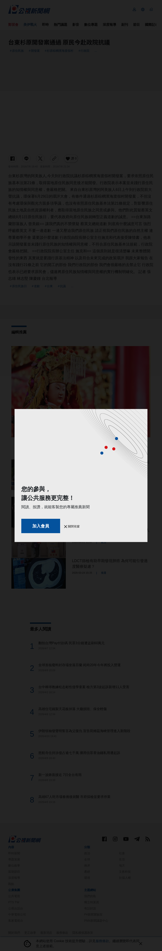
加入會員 (40, 526)
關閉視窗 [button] (72, 526)
